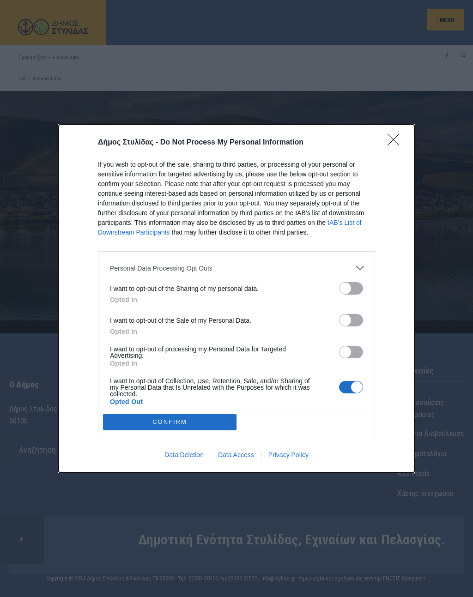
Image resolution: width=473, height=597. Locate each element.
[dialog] (236, 298)
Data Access (236, 454)
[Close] (396, 142)
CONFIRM (169, 421)
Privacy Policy (288, 454)
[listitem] (236, 268)
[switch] (351, 288)
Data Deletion (184, 454)
